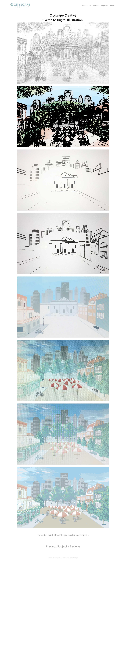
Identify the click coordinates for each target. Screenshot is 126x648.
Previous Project (56, 546)
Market (112, 5)
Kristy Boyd (74, 558)
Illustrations (86, 5)
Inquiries (104, 5)
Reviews (96, 5)
